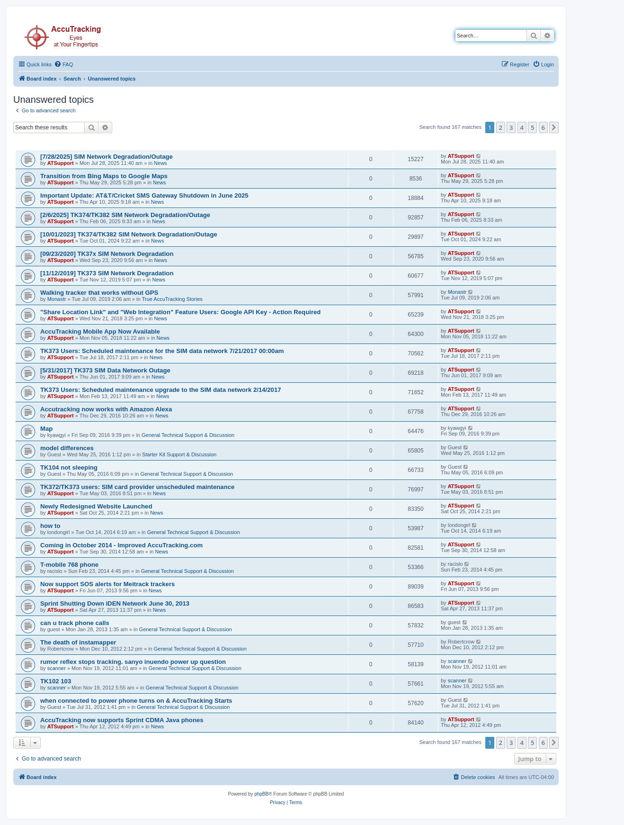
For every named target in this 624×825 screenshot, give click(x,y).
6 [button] (543, 127)
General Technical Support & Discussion (188, 435)
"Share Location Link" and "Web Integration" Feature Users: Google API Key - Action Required (180, 312)
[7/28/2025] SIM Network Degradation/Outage (106, 156)
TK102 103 (55, 681)
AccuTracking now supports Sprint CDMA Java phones (122, 720)
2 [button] (500, 127)
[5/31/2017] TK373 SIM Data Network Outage (105, 370)
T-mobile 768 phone (69, 564)
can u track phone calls (74, 622)
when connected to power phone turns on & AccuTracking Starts (136, 700)
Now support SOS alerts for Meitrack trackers (107, 584)
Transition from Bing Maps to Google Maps (104, 176)
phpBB (261, 794)
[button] (554, 127)
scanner (56, 668)
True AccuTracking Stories (172, 299)
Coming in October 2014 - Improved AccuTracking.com (121, 545)
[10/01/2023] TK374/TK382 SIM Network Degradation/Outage (128, 234)
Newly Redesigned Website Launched (96, 506)
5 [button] (532, 127)
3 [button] (511, 127)
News (160, 163)
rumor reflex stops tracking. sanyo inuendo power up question (133, 661)
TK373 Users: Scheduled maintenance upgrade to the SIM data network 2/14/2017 (160, 389)
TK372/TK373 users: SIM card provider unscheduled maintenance (137, 486)
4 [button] (522, 127)
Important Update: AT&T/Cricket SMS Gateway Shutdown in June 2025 (144, 195)
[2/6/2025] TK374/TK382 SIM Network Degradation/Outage (125, 214)
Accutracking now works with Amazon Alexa (106, 409)
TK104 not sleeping (69, 467)
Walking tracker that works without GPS (99, 292)
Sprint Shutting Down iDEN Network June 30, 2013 (114, 603)
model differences (67, 448)
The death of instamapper (78, 642)
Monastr (56, 299)
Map (46, 428)
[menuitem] (63, 64)
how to (50, 525)
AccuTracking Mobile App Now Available (100, 331)
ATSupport (60, 163)
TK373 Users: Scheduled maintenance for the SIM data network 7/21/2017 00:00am (162, 350)
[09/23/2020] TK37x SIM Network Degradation (106, 253)
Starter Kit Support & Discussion (179, 454)
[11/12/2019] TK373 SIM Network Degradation (106, 273)
